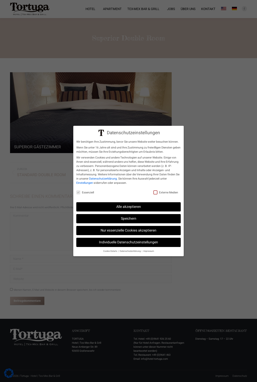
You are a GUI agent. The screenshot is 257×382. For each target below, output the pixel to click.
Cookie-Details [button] (110, 250)
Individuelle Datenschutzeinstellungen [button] (128, 242)
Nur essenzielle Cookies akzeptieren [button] (128, 230)
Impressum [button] (148, 250)
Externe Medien (165, 192)
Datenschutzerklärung (103, 178)
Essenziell (85, 192)
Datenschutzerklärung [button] (130, 250)
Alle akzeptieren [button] (128, 206)
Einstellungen (84, 183)
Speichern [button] (128, 218)
